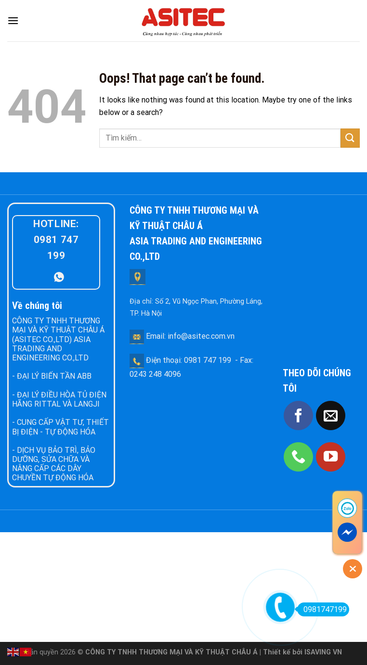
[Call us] (298, 457)
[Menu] (13, 20)
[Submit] (350, 137)
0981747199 (322, 609)
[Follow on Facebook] (298, 415)
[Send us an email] (330, 415)
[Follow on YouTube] (330, 457)
